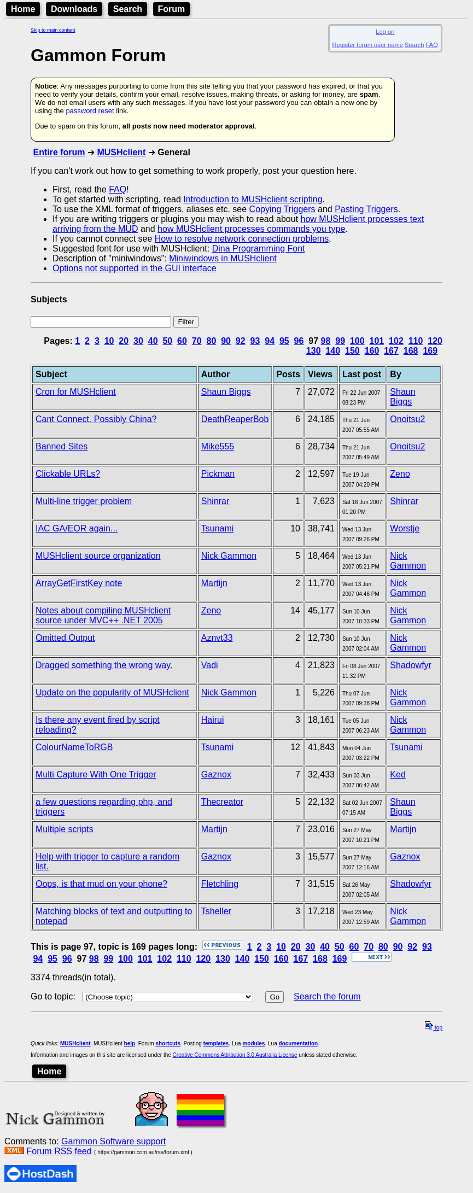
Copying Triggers (282, 209)
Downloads (74, 9)
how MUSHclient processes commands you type (251, 228)
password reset (90, 111)
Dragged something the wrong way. (104, 665)
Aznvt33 (217, 637)
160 (372, 350)
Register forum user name (367, 45)
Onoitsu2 (407, 419)
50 (167, 341)
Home (23, 9)
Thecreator (222, 801)
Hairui (212, 719)
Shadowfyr (410, 665)
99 (340, 341)
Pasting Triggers (366, 209)
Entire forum (59, 152)
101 (377, 341)
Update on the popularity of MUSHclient (112, 692)
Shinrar (215, 501)
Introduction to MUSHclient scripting (252, 199)
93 (255, 341)
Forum (171, 9)
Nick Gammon (228, 555)
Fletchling (219, 883)
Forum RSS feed (58, 1151)
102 (396, 341)
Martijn (214, 583)
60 (182, 341)
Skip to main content (53, 30)
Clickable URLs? (68, 473)
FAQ (432, 45)
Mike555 (217, 446)
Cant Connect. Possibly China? (96, 419)
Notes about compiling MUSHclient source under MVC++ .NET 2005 (103, 615)
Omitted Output (65, 637)
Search (127, 9)
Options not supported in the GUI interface (134, 268)
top (433, 1028)
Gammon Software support (113, 1141)
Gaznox (216, 774)
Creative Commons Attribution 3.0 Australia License (235, 1055)
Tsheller (216, 911)
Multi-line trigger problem (84, 501)
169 (430, 350)
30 (138, 341)
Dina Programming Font (258, 248)
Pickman (218, 473)
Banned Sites (61, 446)
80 (211, 341)
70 (197, 341)
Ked (397, 774)
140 (332, 350)
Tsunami (217, 528)
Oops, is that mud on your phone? (101, 883)
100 (357, 341)
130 (313, 350)
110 (415, 341)
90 (226, 341)
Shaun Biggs (226, 391)
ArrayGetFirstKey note (79, 583)
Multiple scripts (65, 829)
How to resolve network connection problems (242, 238)
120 (435, 341)
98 (326, 341)
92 (241, 341)
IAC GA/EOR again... (77, 528)
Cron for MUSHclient (76, 391)
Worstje (404, 528)
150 (352, 350)
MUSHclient (121, 152)
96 (299, 341)
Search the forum (327, 996)
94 (270, 341)
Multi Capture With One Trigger (96, 774)
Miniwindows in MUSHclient (223, 258)
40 (153, 341)
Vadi (209, 665)
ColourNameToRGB (74, 747)
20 (124, 341)
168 (411, 350)
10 (109, 341)
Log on (385, 31)
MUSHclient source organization (98, 555)
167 (391, 350)
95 (284, 341)
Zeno (400, 473)
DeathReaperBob (235, 419)
